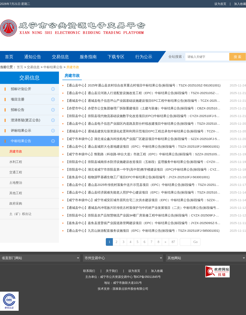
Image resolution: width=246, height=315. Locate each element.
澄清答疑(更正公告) (25, 120)
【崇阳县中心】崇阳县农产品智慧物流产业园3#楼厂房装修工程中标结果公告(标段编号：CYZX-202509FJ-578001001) (149, 215)
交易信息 (60, 56)
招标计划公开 (21, 89)
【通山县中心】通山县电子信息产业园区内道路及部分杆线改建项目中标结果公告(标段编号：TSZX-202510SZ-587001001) (152, 123)
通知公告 (32, 56)
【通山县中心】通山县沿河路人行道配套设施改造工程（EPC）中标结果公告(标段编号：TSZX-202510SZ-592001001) (149, 93)
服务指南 (88, 56)
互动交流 (14, 68)
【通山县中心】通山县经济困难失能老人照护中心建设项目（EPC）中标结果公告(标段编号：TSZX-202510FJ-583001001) (152, 192)
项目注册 (17, 99)
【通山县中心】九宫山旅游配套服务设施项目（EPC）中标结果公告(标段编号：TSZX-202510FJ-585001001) (142, 230)
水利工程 (15, 162)
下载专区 (116, 56)
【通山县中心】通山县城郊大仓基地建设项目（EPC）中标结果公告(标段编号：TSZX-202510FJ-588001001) (142, 146)
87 (173, 242)
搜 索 (237, 57)
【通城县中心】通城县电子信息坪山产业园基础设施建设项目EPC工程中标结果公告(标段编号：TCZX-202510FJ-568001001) (154, 100)
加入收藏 (240, 4)
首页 (9, 56)
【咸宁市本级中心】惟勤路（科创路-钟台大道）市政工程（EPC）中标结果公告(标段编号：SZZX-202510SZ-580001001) (151, 154)
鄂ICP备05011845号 (147, 276)
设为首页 (220, 4)
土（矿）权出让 (20, 214)
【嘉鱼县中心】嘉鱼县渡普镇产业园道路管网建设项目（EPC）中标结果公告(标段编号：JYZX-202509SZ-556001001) (149, 223)
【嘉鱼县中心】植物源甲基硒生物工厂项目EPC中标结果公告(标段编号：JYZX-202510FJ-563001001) (138, 177)
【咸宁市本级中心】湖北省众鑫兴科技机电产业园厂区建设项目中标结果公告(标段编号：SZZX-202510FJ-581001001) (149, 139)
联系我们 (89, 271)
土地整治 (15, 182)
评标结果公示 (21, 130)
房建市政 (72, 67)
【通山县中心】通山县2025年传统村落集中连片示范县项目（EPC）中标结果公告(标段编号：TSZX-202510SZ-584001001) (153, 184)
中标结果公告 (53, 67)
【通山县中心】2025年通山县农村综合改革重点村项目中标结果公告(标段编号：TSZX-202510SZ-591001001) (143, 85)
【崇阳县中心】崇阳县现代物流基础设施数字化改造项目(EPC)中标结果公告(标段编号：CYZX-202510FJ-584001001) (149, 116)
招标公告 (17, 110)
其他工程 (15, 193)
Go (195, 242)
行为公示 (143, 56)
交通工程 (15, 172)
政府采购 (15, 203)
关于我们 (112, 271)
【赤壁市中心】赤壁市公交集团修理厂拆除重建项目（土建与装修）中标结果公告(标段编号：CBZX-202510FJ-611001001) (152, 108)
